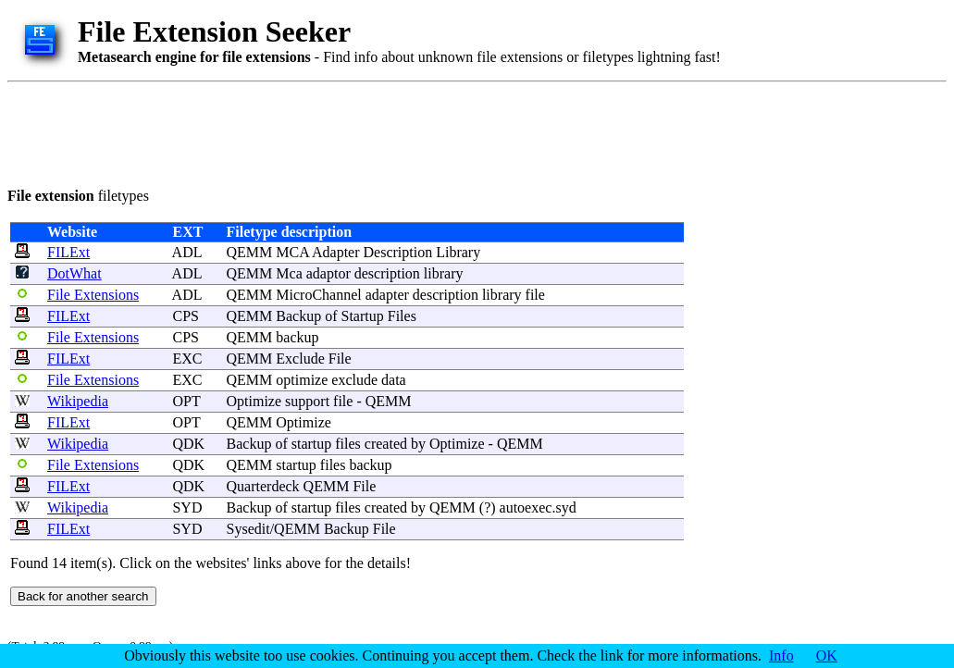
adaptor (328, 273)
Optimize (254, 401)
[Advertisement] (344, 131)
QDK (188, 444)
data (393, 380)
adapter (387, 295)
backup (297, 337)
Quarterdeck (263, 486)
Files (402, 316)
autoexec (526, 507)
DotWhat (74, 273)
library (444, 273)
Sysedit (248, 529)
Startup (362, 316)
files (348, 444)
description (387, 273)
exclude (354, 380)
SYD (187, 507)
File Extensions (93, 295)
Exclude (300, 358)
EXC (187, 358)
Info (781, 655)
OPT (186, 401)
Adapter (336, 252)
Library (458, 252)
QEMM (250, 252)
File (340, 358)
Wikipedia (77, 401)
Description (398, 252)
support (307, 401)
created (386, 444)
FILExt (68, 252)
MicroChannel (318, 295)
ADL (187, 252)
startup (311, 444)
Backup (298, 316)
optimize (302, 380)
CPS (185, 316)
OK (826, 655)
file (535, 295)
